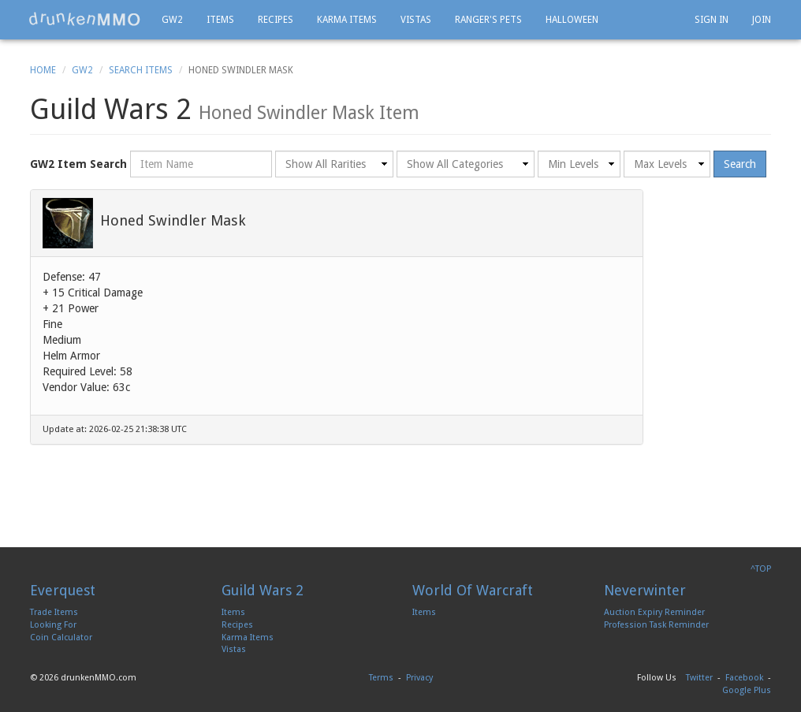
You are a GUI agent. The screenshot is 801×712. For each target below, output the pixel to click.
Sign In (711, 19)
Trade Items (54, 612)
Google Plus (746, 690)
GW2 (172, 19)
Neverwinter (645, 590)
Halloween (572, 19)
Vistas (415, 19)
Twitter (699, 678)
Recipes (275, 19)
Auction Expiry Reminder (654, 612)
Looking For (53, 625)
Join (761, 19)
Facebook (744, 678)
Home (43, 70)
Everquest (62, 590)
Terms (381, 678)
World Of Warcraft (472, 590)
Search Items (141, 70)
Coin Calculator (61, 637)
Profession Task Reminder (656, 625)
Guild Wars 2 (263, 590)
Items (220, 19)
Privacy (419, 678)
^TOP (761, 569)
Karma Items (347, 19)
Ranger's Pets (488, 19)
